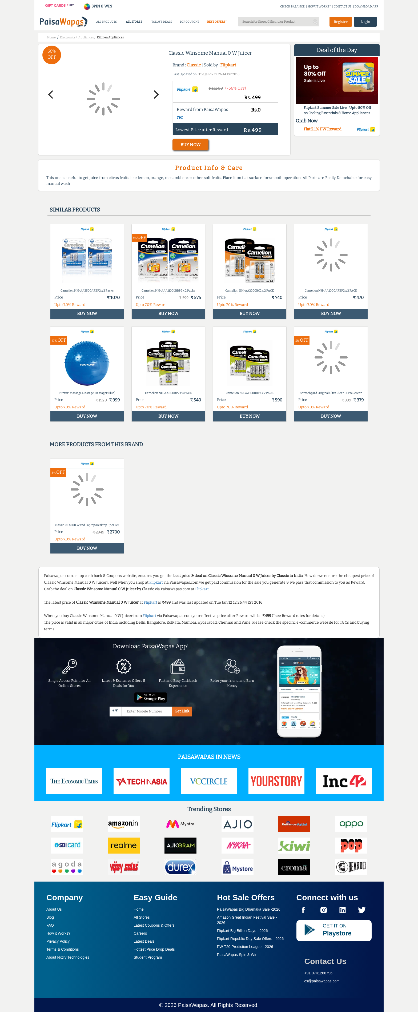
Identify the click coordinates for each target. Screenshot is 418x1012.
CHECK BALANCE (292, 6)
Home (139, 909)
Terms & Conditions (62, 949)
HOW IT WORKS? (319, 6)
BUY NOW (190, 144)
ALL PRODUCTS (106, 21)
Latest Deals (144, 941)
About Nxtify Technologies (67, 957)
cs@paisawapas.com (322, 981)
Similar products (75, 209)
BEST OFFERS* (217, 21)
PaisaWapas (193, 1005)
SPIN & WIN (97, 6)
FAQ (50, 925)
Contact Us (325, 961)
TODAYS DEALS (161, 21)
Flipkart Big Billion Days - (242, 931)
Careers (140, 933)
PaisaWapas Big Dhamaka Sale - (248, 909)
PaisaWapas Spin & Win (237, 955)
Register (341, 21)
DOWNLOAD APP (366, 6)
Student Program (148, 957)
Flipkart (228, 64)
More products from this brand (96, 444)
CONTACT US (343, 6)
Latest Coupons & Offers (154, 925)
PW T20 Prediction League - (245, 947)
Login (365, 21)
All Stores (142, 917)
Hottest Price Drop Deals (154, 949)
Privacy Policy (58, 941)
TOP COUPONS (189, 21)
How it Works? (58, 933)
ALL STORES (134, 21)
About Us (54, 909)
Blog (50, 917)
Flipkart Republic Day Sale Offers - (250, 939)
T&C (180, 117)
